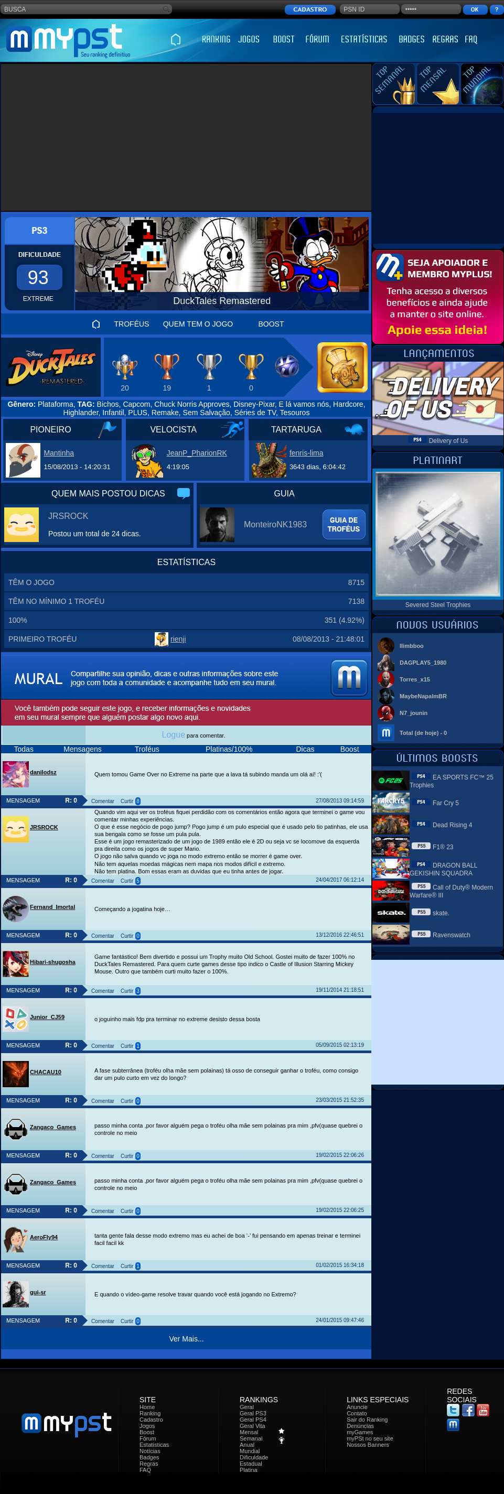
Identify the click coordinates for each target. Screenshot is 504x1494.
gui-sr (38, 1292)
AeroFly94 (44, 1237)
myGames (360, 1432)
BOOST (271, 324)
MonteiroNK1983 (275, 524)
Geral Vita (252, 1426)
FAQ (145, 1470)
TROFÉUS (131, 324)
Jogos (147, 1426)
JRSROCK (68, 516)
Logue (174, 734)
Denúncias (360, 1426)
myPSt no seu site (370, 1438)
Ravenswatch (451, 935)
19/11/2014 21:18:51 (340, 990)
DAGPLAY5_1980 (423, 662)
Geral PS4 (253, 1419)
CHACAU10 (45, 1072)
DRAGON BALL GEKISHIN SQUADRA (443, 869)
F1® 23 (443, 847)
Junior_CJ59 (47, 1017)
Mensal (249, 1432)
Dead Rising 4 (452, 825)
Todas (24, 749)
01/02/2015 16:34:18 (340, 1265)
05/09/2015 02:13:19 (340, 1045)
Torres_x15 (415, 679)
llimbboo (412, 646)
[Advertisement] (186, 137)
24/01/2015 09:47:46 (340, 1320)
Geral (247, 1407)
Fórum (148, 1438)
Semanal (251, 1438)
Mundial (250, 1451)
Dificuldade (254, 1457)
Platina (249, 1470)
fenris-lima (306, 453)
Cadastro (151, 1419)
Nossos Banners (368, 1445)
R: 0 (71, 800)
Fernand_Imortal (52, 907)
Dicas (305, 749)
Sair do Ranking (367, 1419)
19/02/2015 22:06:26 (340, 1155)
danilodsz (43, 772)
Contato (357, 1413)
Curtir (127, 801)
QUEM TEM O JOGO (198, 324)
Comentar (102, 801)
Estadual (251, 1463)
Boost (349, 749)
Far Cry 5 (446, 803)
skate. (441, 913)
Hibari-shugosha (53, 962)
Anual (247, 1445)
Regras (149, 1463)
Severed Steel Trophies (438, 605)
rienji (178, 639)
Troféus (147, 749)
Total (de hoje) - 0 (423, 733)
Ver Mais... (186, 1339)
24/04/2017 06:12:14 (340, 880)
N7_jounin (413, 713)
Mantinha (59, 453)
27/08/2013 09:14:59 (340, 801)
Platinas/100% (229, 749)
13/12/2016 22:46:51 (340, 935)
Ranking (150, 1413)
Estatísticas (154, 1445)
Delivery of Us (448, 441)
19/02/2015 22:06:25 (340, 1210)
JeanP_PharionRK (197, 453)
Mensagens (82, 749)
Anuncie (357, 1407)
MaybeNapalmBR (423, 696)
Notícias (150, 1451)
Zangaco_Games (53, 1127)
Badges (149, 1457)
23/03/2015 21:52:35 (340, 1100)
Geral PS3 (253, 1413)
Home (147, 1407)
